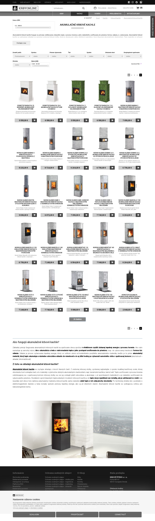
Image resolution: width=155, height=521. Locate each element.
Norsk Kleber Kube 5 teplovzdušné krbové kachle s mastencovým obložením (103, 202)
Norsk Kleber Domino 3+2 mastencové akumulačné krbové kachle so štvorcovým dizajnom (129, 155)
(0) (141, 8)
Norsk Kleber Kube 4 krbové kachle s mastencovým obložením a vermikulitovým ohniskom (77, 202)
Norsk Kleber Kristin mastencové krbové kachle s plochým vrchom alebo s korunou (26, 202)
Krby (79, 477)
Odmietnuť (118, 514)
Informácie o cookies (40, 507)
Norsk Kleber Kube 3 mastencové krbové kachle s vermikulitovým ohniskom (51, 202)
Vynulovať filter (135, 64)
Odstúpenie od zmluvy (21, 482)
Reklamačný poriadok (20, 479)
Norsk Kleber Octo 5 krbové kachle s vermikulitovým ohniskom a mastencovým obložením (25, 297)
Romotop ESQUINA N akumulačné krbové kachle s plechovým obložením (129, 296)
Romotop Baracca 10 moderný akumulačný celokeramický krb (25, 107)
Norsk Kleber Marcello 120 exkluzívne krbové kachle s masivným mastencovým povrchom (25, 250)
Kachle (105, 18)
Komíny (80, 482)
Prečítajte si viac (21, 43)
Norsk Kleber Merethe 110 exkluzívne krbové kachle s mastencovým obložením (77, 249)
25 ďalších (78, 319)
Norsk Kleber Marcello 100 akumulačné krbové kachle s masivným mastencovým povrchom (129, 202)
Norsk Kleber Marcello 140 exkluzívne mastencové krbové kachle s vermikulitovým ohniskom (51, 250)
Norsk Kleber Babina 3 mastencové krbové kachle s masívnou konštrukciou (129, 107)
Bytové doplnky (83, 486)
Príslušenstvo (82, 484)
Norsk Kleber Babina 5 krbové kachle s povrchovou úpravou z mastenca (25, 155)
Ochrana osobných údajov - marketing (59, 484)
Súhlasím (36, 514)
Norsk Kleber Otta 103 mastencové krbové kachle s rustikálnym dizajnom (103, 296)
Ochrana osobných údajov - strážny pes (59, 479)
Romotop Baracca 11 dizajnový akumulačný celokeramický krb (77, 107)
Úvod (98, 18)
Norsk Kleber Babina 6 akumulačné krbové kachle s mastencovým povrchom (52, 154)
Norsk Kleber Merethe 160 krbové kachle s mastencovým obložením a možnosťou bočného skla (103, 250)
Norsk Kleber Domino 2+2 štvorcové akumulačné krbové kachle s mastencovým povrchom (78, 155)
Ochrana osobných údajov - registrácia (59, 482)
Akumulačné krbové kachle (133, 18)
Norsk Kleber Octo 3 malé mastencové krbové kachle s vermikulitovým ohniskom (129, 249)
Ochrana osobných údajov (54, 477)
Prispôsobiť (77, 514)
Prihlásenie (81, 489)
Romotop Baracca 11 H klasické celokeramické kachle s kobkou (103, 107)
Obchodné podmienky (21, 477)
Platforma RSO (18, 484)
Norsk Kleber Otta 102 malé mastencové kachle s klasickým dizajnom (78, 296)
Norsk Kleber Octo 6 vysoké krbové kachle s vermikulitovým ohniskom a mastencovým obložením (51, 297)
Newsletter (17, 486)
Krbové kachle (116, 18)
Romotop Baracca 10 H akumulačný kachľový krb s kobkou (51, 107)
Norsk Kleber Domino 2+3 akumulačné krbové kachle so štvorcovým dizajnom (103, 154)
